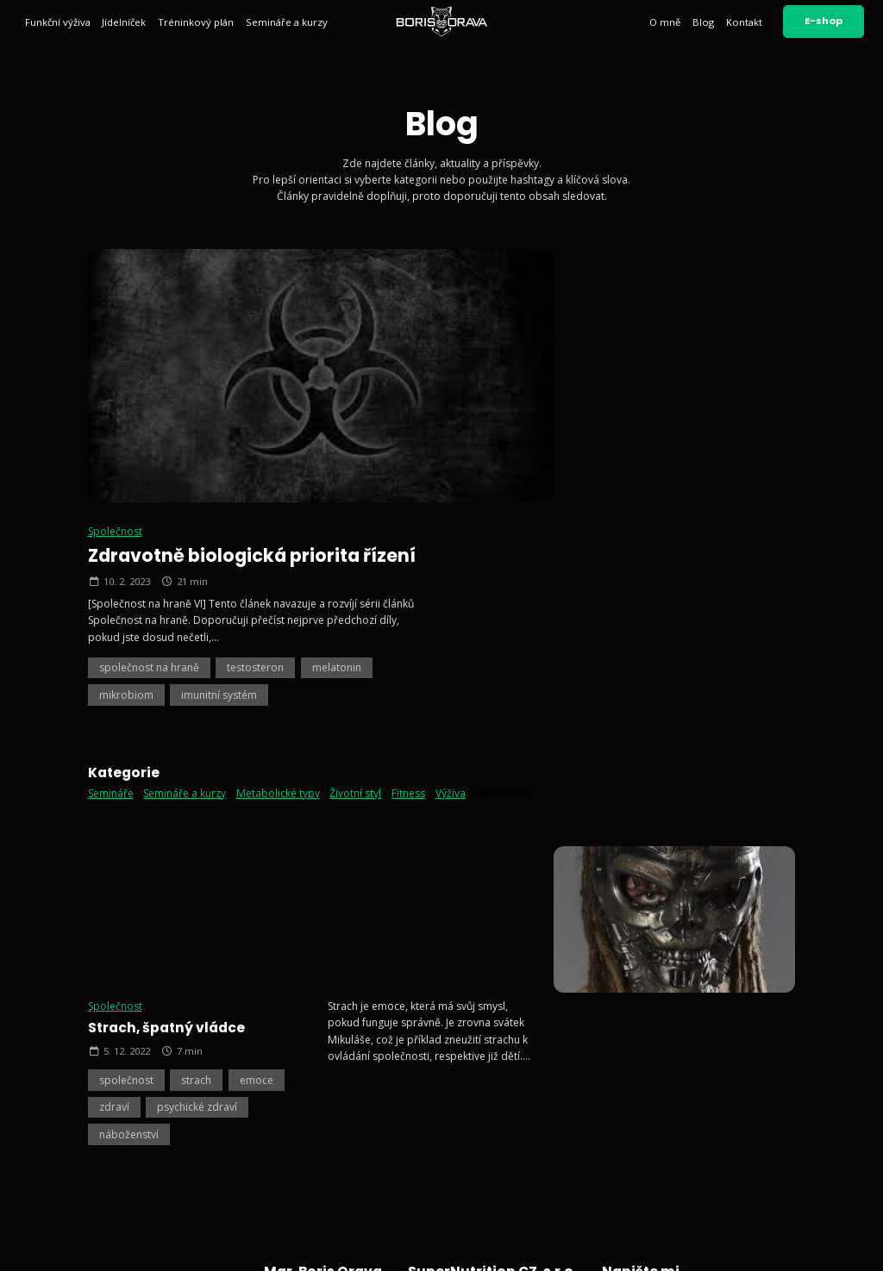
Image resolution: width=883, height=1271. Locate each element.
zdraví (114, 696)
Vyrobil (828, 1244)
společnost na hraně (524, 409)
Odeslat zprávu (733, 1141)
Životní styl (355, 534)
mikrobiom (501, 436)
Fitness (408, 534)
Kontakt (744, 22)
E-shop (823, 21)
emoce (256, 669)
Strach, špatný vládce (166, 617)
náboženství (129, 723)
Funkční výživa (58, 22)
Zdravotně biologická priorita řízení (627, 296)
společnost (126, 669)
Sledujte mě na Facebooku (483, 1134)
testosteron (630, 409)
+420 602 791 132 (462, 1038)
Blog (703, 22)
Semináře (111, 534)
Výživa (450, 534)
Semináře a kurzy (287, 22)
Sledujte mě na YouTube (478, 1113)
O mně (664, 22)
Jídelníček (124, 22)
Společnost (490, 272)
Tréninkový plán (196, 22)
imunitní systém (594, 436)
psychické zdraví (197, 696)
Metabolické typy (278, 534)
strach (196, 669)
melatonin (711, 409)
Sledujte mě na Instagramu (484, 1092)
